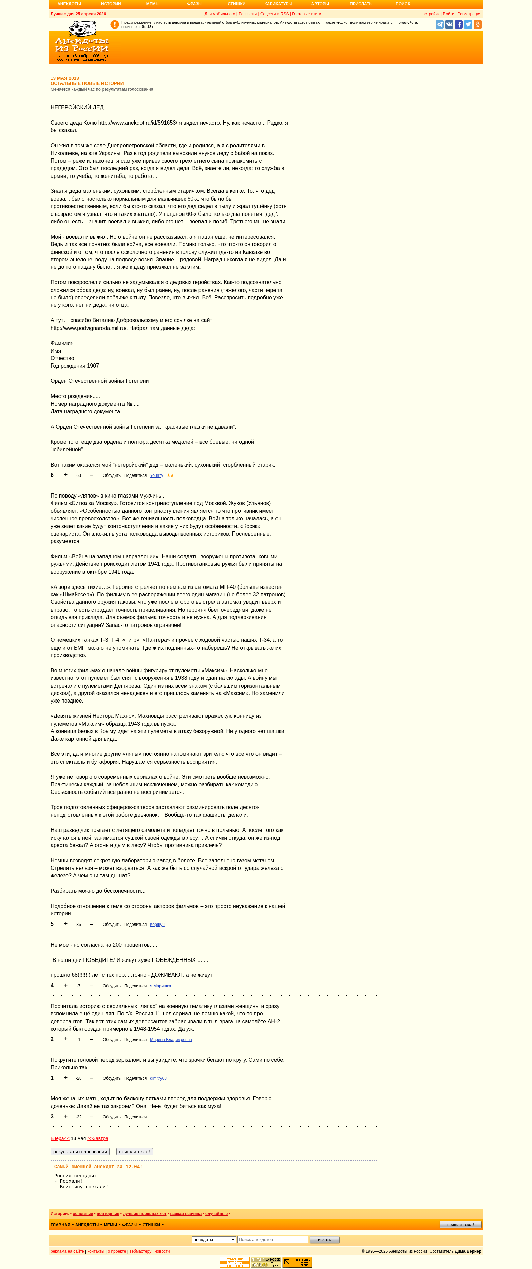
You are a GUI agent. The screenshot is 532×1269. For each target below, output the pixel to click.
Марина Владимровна (171, 1039)
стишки (151, 1225)
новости (162, 1251)
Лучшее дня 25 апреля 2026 (78, 14)
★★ (170, 475)
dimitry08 (158, 1078)
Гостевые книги (306, 14)
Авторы (320, 4)
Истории (111, 4)
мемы (110, 1225)
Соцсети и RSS (274, 14)
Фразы (194, 4)
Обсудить (112, 475)
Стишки (236, 4)
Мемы (153, 4)
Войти (448, 14)
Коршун (157, 924)
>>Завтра (97, 1138)
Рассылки (248, 14)
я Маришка (160, 986)
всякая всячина (186, 1213)
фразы (129, 1225)
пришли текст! (460, 1224)
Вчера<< (60, 1138)
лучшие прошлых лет (144, 1213)
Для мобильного (220, 14)
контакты (96, 1251)
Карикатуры (278, 4)
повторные (108, 1213)
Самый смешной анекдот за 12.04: (98, 1167)
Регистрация (469, 14)
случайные (216, 1213)
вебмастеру (140, 1251)
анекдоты (87, 1225)
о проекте (117, 1251)
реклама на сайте (67, 1251)
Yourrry (156, 475)
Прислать (361, 4)
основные (83, 1213)
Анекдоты (69, 4)
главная (60, 1225)
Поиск (403, 4)
